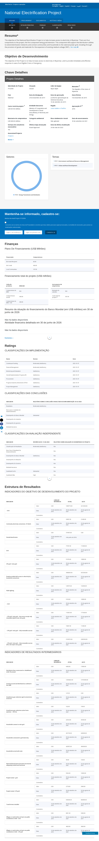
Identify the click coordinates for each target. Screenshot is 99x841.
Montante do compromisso (17, 118)
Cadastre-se (51, 232)
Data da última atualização (60, 125)
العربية (78, 6)
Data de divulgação (36, 95)
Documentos (41, 20)
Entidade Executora (36, 106)
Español (67, 6)
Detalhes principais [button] (27, 27)
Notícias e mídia (56, 20)
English (62, 6)
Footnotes (8, 338)
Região (53, 106)
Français (73, 6)
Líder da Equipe (56, 86)
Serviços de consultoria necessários (16, 126)
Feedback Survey (90, 833)
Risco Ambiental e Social (59, 118)
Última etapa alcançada (37, 125)
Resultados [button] (71, 27)
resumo (12, 20)
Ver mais (74, 47)
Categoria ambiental (36, 118)
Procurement (26, 20)
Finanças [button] (42, 27)
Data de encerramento (80, 118)
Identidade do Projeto (15, 86)
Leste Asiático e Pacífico (58, 108)
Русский (84, 6)
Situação (32, 86)
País (9, 95)
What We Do (8, 4)
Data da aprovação (57, 95)
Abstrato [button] (12, 27)
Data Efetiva (76, 95)
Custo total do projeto (16, 106)
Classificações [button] (57, 27)
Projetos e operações (19, 4)
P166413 (10, 136)
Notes (10, 140)
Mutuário (76, 86)
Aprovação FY (77, 106)
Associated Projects (15, 133)
